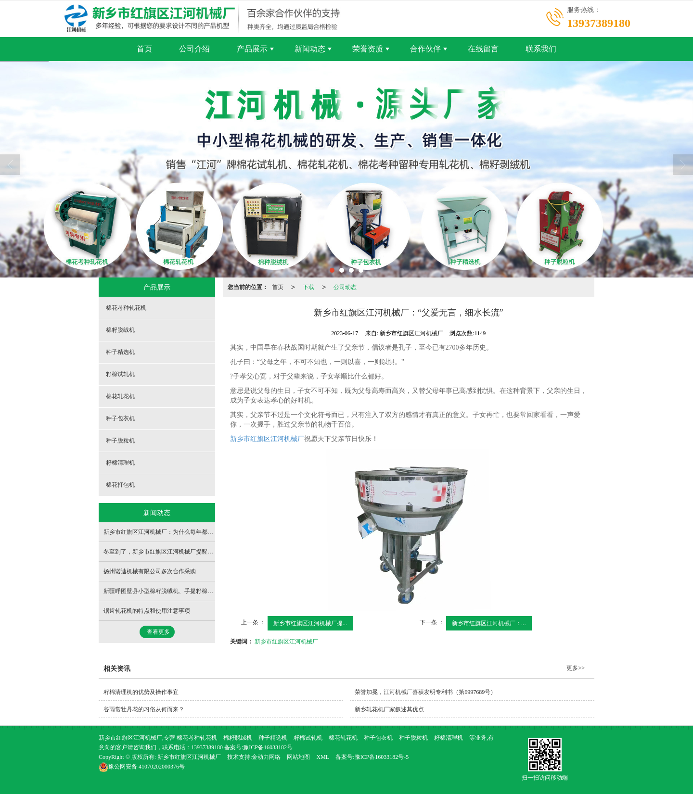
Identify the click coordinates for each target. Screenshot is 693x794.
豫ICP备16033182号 (268, 747)
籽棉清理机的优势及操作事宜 (141, 692)
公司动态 (345, 287)
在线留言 (483, 49)
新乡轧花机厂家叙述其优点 (389, 709)
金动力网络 (266, 757)
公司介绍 (194, 49)
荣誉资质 (367, 49)
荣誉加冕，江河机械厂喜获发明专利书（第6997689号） (425, 692)
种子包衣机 (120, 418)
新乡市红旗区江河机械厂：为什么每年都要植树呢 (167, 532)
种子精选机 (120, 352)
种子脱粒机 (120, 440)
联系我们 (541, 49)
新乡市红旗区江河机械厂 (267, 438)
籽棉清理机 (120, 462)
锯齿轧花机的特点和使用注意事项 (146, 610)
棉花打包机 (120, 484)
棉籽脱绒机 (120, 330)
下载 (308, 287)
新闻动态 (310, 49)
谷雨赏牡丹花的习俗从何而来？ (143, 709)
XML (322, 757)
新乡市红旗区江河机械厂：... (489, 623)
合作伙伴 (425, 49)
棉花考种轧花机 (126, 307)
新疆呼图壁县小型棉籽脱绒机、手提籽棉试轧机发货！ (172, 591)
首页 (144, 49)
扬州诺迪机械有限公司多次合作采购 (149, 571)
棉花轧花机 (120, 396)
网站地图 (298, 757)
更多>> (575, 668)
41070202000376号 (142, 766)
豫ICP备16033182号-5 (382, 757)
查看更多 (158, 632)
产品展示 (252, 49)
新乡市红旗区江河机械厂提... (310, 623)
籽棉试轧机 (120, 374)
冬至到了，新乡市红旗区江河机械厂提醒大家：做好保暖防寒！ (184, 551)
